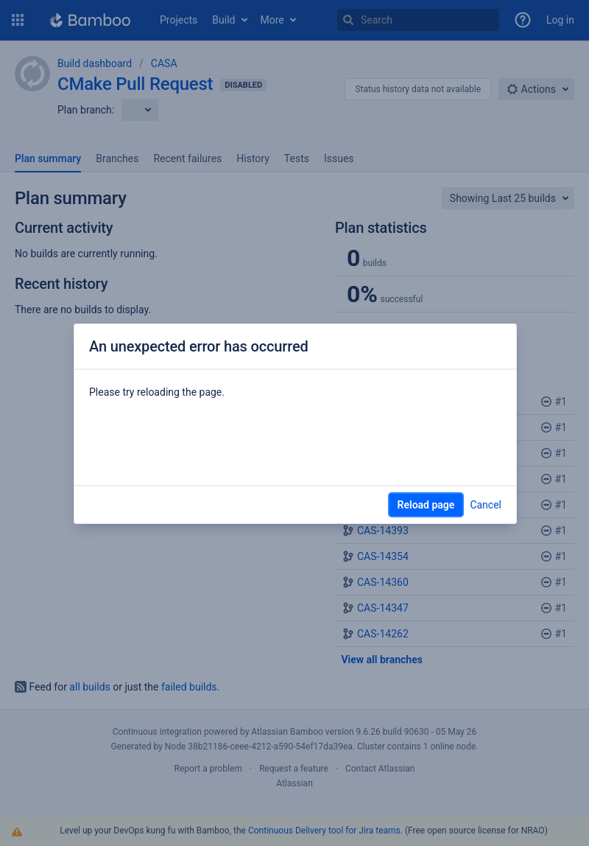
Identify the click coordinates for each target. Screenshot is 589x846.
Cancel (485, 505)
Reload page (426, 505)
